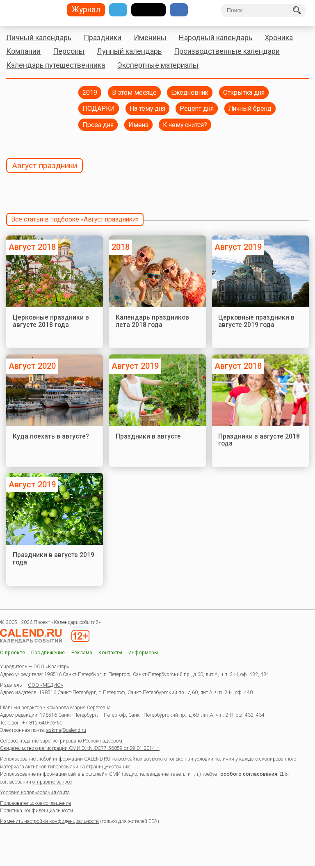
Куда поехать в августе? (51, 436)
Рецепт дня (197, 108)
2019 (89, 92)
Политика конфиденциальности (36, 810)
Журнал (86, 10)
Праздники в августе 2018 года (259, 440)
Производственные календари (227, 51)
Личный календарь (38, 37)
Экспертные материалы (158, 65)
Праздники (102, 37)
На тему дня (147, 108)
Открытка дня (244, 92)
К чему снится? (185, 125)
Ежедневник (189, 92)
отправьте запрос (52, 782)
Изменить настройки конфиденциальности (49, 821)
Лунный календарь (129, 51)
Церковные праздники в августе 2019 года (256, 321)
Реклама (81, 653)
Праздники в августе (148, 436)
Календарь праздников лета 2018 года (152, 321)
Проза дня (98, 125)
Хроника (279, 37)
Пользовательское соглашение (35, 803)
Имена (138, 125)
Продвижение (48, 653)
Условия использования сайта (35, 792)
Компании (23, 51)
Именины (150, 37)
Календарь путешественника (55, 65)
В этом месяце (134, 92)
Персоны (68, 51)
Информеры (143, 653)
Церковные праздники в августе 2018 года (51, 321)
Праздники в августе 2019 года (53, 558)
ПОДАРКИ (98, 108)
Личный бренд (250, 108)
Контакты (110, 653)
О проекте (12, 653)
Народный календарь (215, 37)
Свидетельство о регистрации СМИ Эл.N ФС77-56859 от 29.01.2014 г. (80, 748)
